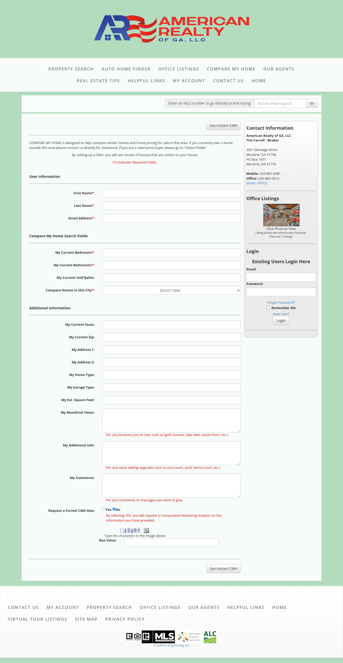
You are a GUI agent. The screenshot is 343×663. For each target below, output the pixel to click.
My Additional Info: (79, 445)
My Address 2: (83, 362)
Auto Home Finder (126, 69)
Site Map (86, 619)
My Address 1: (83, 349)
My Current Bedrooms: (75, 252)
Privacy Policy (125, 619)
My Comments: (82, 477)
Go (311, 103)
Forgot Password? (281, 302)
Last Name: (84, 205)
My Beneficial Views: (78, 412)
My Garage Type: (81, 387)
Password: (254, 283)
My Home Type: (82, 374)
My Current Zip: (82, 337)
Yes (108, 509)
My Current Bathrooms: (74, 265)
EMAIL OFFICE (257, 183)
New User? (281, 314)
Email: (251, 269)
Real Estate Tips (98, 81)
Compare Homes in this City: (70, 290)
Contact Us (228, 81)
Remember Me (281, 307)
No (118, 509)
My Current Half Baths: (76, 277)
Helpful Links (146, 81)
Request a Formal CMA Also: (71, 510)
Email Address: (81, 218)
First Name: (84, 193)
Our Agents (279, 69)
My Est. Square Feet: (78, 399)
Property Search (71, 69)
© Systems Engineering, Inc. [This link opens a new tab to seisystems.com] (171, 645)
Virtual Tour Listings (37, 619)
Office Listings (178, 69)
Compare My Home (231, 69)
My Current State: (80, 324)
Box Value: (108, 540)
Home (258, 81)
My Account (189, 81)
